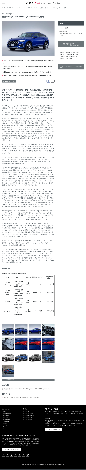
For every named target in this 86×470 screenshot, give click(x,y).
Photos (5, 427)
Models (9, 8)
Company (5, 423)
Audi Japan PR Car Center (11, 449)
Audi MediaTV (28, 417)
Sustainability (6, 419)
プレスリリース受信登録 (53, 429)
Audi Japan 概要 (28, 413)
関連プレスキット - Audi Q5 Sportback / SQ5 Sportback (21, 397)
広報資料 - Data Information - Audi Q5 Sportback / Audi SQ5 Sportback (26, 389)
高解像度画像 (10, 380)
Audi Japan (27, 411)
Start (3, 8)
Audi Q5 (16, 8)
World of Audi (28, 419)
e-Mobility (5, 417)
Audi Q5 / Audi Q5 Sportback (29, 8)
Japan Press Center (47, 3)
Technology (6, 421)
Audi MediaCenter (29, 415)
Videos (5, 428)
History (5, 425)
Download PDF (9, 81)
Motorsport (6, 415)
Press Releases (7, 413)
